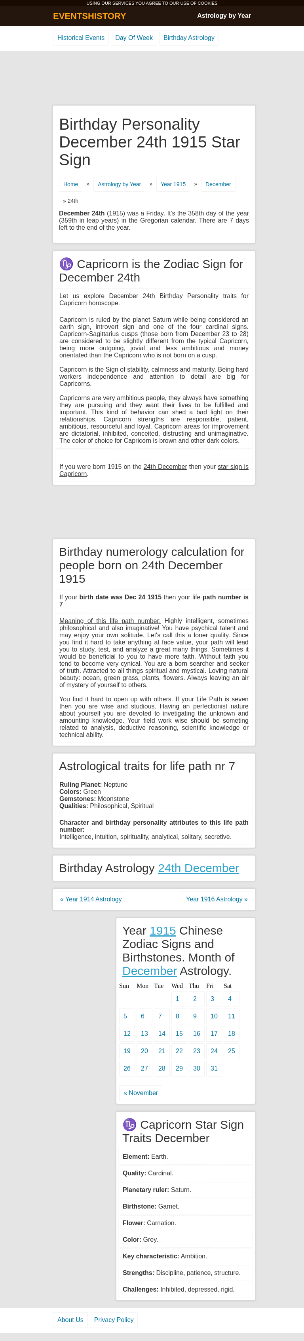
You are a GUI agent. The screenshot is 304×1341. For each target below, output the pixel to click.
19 (127, 1051)
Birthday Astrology (189, 37)
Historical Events (80, 37)
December (218, 184)
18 (231, 1033)
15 (179, 1033)
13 (144, 1033)
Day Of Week (134, 37)
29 (179, 1068)
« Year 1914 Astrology (91, 899)
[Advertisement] (152, 78)
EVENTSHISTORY (89, 16)
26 (127, 1068)
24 (214, 1051)
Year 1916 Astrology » (217, 899)
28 (161, 1068)
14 (161, 1033)
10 (214, 1016)
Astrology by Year (224, 15)
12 (127, 1033)
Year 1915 (173, 184)
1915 (163, 930)
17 (214, 1033)
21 (161, 1051)
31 (214, 1068)
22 (179, 1051)
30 (196, 1068)
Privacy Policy (114, 1319)
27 (144, 1068)
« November (141, 1093)
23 (196, 1051)
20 (144, 1051)
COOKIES (207, 3)
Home (70, 184)
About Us (70, 1319)
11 (231, 1016)
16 (196, 1033)
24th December (198, 867)
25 (231, 1051)
